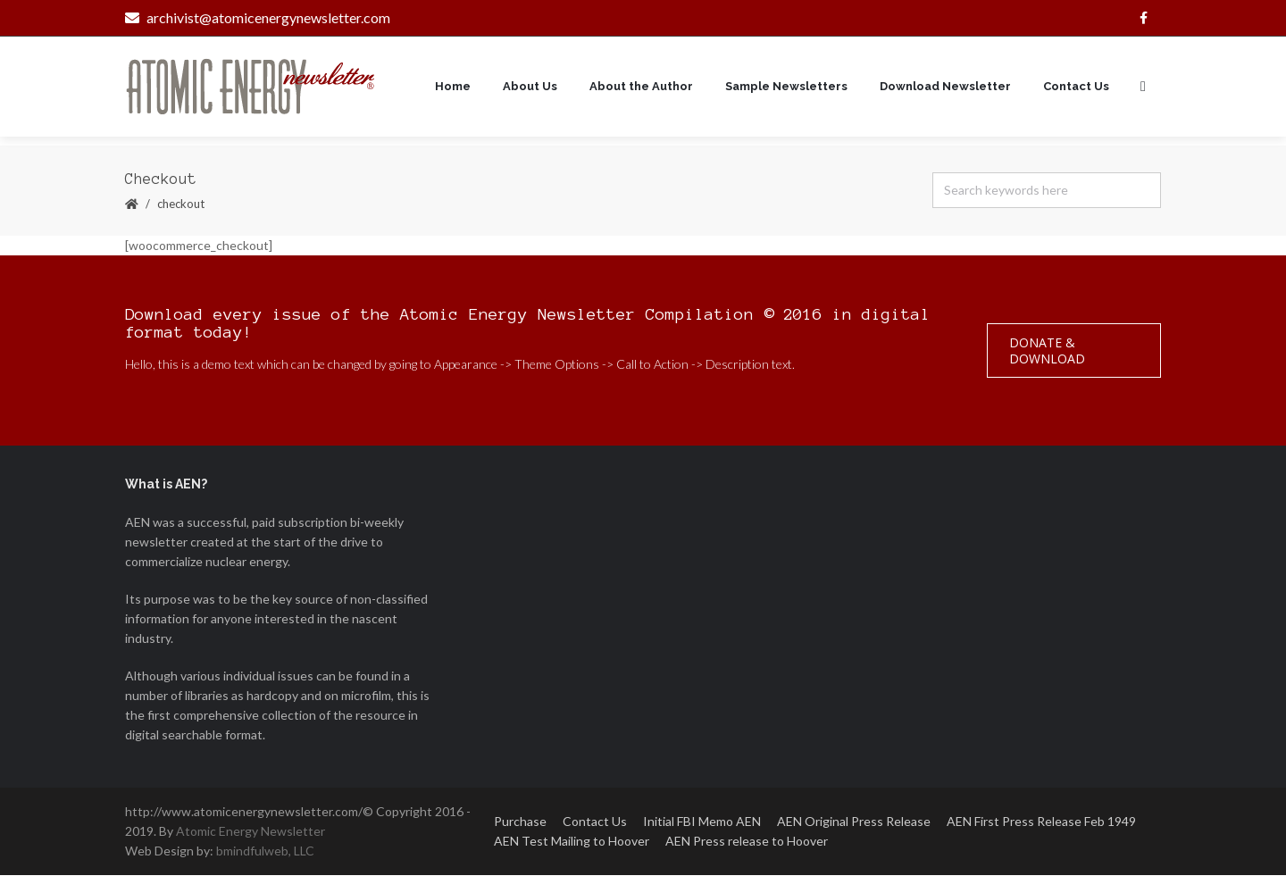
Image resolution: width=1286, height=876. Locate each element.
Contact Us (1076, 87)
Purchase (520, 822)
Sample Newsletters (786, 87)
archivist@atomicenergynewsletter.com (257, 17)
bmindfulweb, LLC (265, 851)
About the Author (641, 87)
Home (453, 87)
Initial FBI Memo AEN (702, 822)
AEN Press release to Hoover (746, 841)
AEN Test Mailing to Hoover (571, 841)
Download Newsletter (945, 87)
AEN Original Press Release (854, 822)
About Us (530, 87)
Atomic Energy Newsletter (250, 831)
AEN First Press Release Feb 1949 (1041, 822)
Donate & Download (1047, 351)
